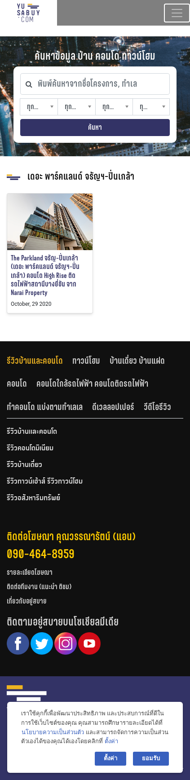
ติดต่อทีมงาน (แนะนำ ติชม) (39, 587)
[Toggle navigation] (177, 13)
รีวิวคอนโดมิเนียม (30, 448)
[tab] (39, 360)
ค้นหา (95, 127)
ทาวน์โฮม (86, 360)
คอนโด (17, 383)
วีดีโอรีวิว (157, 407)
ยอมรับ (151, 758)
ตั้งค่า (111, 741)
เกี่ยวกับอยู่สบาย (27, 601)
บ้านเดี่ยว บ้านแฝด (137, 360)
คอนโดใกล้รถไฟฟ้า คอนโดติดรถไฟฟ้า (92, 383)
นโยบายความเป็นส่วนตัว (53, 732)
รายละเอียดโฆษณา (30, 572)
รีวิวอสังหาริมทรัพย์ (33, 498)
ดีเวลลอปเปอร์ (113, 407)
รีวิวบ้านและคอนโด (35, 360)
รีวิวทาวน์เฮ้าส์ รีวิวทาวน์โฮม (45, 481)
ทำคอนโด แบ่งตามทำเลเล (45, 407)
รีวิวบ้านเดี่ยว (24, 465)
